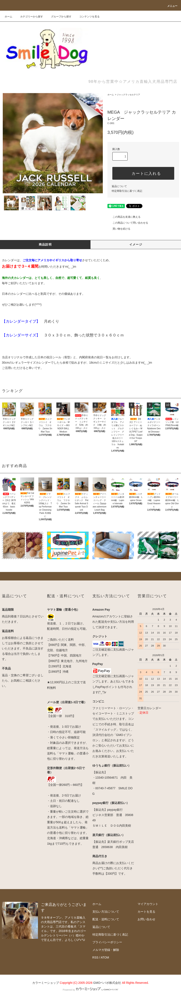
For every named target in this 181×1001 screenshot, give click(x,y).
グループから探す (58, 16)
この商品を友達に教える (124, 216)
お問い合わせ (146, 919)
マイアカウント (148, 904)
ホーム (8, 16)
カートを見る (146, 911)
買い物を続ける (118, 228)
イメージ (135, 244)
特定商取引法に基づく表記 (127, 190)
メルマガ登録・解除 (105, 950)
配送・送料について (105, 919)
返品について (119, 186)
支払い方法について (105, 911)
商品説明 (45, 244)
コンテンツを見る (87, 16)
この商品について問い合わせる (127, 222)
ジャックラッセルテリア (128, 94)
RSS (95, 957)
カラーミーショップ (45, 982)
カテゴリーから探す (29, 16)
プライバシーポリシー (107, 942)
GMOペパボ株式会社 (107, 982)
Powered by (90, 989)
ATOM (105, 957)
